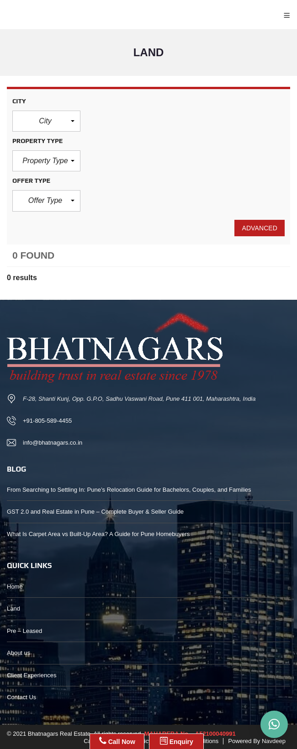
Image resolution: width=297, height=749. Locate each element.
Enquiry (176, 740)
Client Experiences (31, 675)
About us (18, 652)
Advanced (259, 228)
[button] (46, 121)
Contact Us (21, 697)
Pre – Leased (24, 630)
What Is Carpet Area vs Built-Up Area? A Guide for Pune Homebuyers (98, 534)
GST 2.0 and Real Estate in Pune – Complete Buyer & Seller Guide (95, 511)
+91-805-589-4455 (47, 420)
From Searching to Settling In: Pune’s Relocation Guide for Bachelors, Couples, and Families (129, 489)
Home (15, 586)
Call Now (117, 740)
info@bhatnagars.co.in (52, 442)
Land (13, 608)
